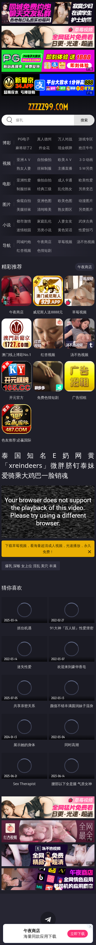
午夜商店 (44, 241)
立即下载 (77, 933)
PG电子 (24, 139)
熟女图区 (65, 209)
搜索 (84, 120)
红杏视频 (24, 250)
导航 (7, 245)
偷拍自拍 (44, 180)
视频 (7, 163)
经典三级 (44, 188)
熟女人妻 (24, 168)
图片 (7, 204)
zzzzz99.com (48, 107)
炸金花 (44, 147)
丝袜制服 (44, 168)
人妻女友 (65, 221)
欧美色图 (65, 200)
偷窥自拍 (24, 200)
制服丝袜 (24, 188)
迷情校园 (24, 229)
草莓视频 (65, 241)
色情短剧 (44, 250)
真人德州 (44, 139)
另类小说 (44, 229)
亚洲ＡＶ (24, 159)
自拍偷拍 (44, 159)
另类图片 (86, 209)
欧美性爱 (86, 180)
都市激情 (24, 221)
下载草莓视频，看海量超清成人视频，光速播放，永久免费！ (48, 549)
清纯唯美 (44, 209)
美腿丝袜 (24, 209)
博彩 (7, 143)
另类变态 (86, 188)
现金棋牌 (65, 147)
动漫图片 (86, 200)
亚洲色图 (44, 200)
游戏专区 (86, 139)
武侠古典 (86, 221)
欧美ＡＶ (65, 159)
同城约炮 (24, 241)
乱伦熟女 (65, 188)
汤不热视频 (86, 241)
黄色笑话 (65, 229)
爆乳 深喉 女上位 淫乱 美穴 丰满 (30, 565)
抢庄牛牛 (86, 147)
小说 (7, 225)
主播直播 (65, 168)
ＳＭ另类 (86, 168)
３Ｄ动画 (86, 159)
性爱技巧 (86, 229)
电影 (7, 184)
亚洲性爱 (24, 180)
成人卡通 (65, 180)
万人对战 (65, 139)
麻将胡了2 (24, 147)
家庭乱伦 (44, 221)
